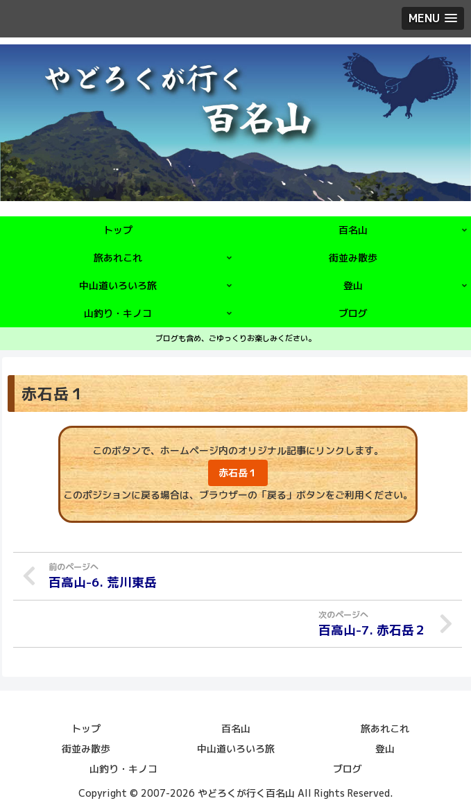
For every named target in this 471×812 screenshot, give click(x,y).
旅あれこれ (385, 727)
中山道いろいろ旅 (236, 747)
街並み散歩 (86, 747)
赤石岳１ (238, 472)
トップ (86, 727)
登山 (385, 747)
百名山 (235, 727)
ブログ (347, 768)
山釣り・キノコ (123, 768)
